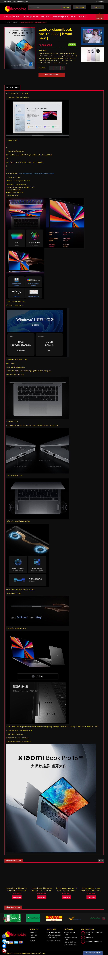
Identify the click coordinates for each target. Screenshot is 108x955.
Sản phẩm (18, 17)
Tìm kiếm (66, 7)
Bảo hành (83, 17)
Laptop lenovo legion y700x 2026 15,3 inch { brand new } (16, 890)
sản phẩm (99, 18)
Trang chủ (8, 17)
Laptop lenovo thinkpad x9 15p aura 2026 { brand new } (66, 890)
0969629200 (89, 937)
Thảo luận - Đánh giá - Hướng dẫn (37, 17)
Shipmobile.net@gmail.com (94, 941)
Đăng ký (98, 7)
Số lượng (41, 68)
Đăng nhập (82, 7)
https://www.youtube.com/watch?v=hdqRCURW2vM (36, 173)
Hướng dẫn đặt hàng (60, 17)
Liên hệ (73, 17)
